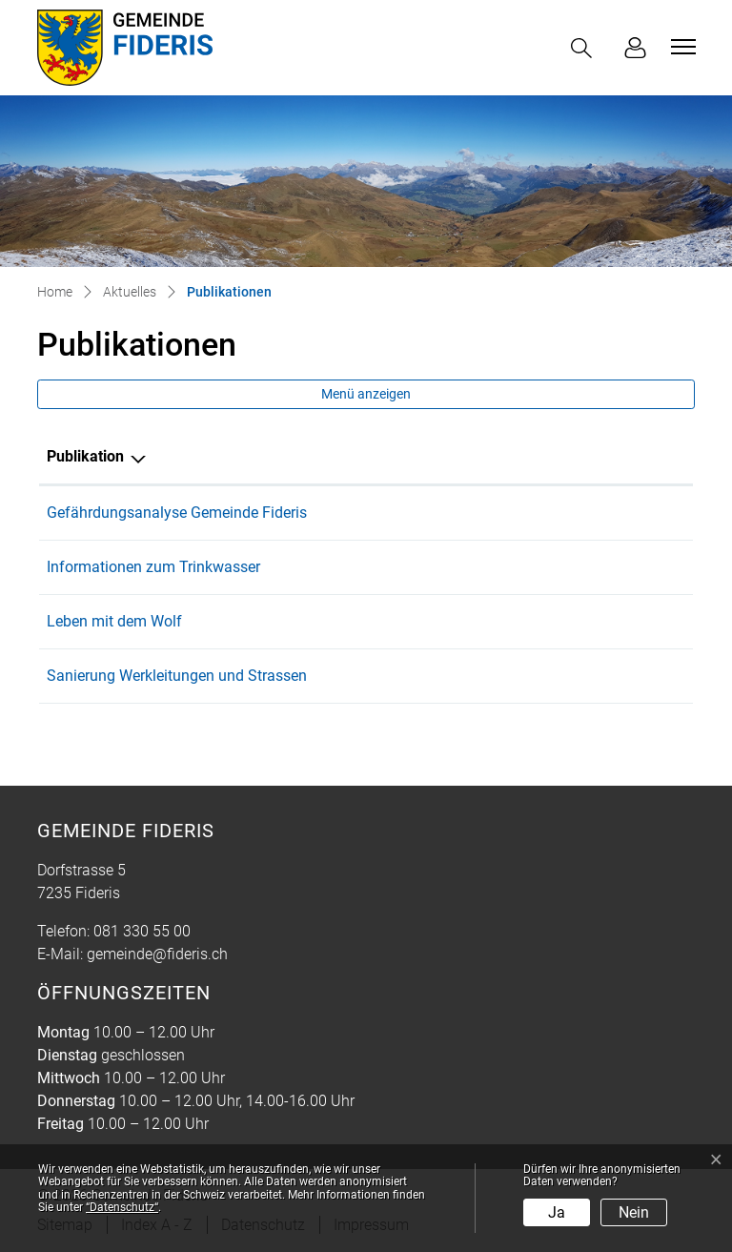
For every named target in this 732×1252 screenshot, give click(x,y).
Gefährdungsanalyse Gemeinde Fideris (177, 512)
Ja (556, 1212)
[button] (585, 48)
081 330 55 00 (142, 931)
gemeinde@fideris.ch (157, 954)
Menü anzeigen (366, 393)
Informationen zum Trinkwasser (153, 567)
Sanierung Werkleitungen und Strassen (177, 676)
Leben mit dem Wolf (114, 621)
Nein (634, 1212)
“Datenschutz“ (122, 1207)
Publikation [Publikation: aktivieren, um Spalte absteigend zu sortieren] (85, 456)
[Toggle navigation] (680, 46)
